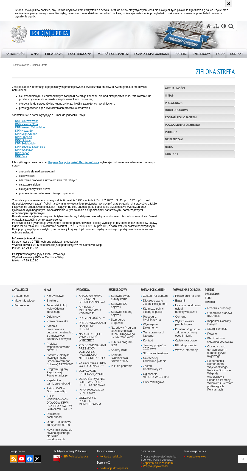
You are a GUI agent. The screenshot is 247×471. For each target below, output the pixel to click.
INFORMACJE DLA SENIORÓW (91, 391)
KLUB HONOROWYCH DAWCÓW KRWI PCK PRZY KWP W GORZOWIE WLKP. (59, 403)
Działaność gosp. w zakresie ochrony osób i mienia (187, 332)
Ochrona (180, 316)
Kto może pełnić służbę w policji (153, 310)
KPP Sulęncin (23, 137)
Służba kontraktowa (155, 353)
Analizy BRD (119, 350)
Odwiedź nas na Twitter (37, 459)
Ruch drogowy (177, 110)
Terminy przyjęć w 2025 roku (154, 347)
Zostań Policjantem (181, 117)
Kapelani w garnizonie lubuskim (59, 382)
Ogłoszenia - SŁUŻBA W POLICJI (156, 376)
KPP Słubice (23, 140)
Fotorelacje (21, 305)
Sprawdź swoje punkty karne (120, 297)
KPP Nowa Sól (24, 130)
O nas (169, 95)
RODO (169, 146)
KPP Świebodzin (25, 143)
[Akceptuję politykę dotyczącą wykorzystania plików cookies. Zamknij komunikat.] (228, 3)
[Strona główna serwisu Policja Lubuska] (208, 26)
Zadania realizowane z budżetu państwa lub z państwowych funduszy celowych (60, 333)
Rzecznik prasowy (219, 308)
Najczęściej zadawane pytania (154, 360)
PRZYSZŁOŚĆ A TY (92, 318)
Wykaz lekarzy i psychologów (185, 323)
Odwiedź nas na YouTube (21, 459)
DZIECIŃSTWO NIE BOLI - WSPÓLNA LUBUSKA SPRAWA (92, 382)
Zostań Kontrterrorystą (152, 368)
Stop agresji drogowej (118, 321)
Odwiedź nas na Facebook (29, 459)
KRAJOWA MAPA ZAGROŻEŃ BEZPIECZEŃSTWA (92, 299)
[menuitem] (15, 53)
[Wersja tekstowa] (223, 26)
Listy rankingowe (154, 382)
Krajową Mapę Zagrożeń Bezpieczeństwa (73, 162)
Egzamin (180, 300)
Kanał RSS (13, 459)
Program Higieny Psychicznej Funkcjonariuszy (57, 372)
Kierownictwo (55, 295)
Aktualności (21, 295)
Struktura (52, 300)
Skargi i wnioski (217, 328)
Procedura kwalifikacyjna (152, 318)
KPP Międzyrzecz (26, 134)
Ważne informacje (186, 350)
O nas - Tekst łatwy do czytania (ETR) (59, 424)
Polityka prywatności (155, 466)
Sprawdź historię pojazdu (121, 313)
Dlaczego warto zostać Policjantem (155, 302)
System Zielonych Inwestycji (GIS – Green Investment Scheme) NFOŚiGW (60, 360)
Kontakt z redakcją (110, 456)
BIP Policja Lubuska (75, 456)
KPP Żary (21, 156)
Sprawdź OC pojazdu (119, 305)
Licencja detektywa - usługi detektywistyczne (188, 308)
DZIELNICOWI (174, 139)
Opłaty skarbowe (186, 340)
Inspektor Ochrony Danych (219, 323)
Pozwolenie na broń (188, 295)
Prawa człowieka (57, 321)
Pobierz (171, 132)
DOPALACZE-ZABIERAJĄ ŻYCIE (91, 372)
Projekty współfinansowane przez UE (58, 347)
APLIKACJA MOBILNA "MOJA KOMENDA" (90, 310)
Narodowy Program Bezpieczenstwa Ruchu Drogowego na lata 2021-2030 (123, 332)
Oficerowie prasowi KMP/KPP (219, 315)
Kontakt (171, 154)
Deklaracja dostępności (54, 416)
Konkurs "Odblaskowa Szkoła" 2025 (119, 358)
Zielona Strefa (39, 65)
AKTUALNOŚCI (175, 88)
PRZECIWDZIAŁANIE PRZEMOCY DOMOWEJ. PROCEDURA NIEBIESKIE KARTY (92, 352)
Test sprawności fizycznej (153, 334)
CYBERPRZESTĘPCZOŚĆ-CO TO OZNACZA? (92, 364)
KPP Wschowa (24, 150)
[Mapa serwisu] (216, 26)
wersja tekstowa (196, 456)
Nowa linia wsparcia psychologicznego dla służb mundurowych (59, 434)
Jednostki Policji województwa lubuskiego (57, 308)
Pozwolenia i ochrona (182, 124)
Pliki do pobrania (121, 366)
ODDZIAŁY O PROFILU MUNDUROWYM (90, 401)
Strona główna (21, 65)
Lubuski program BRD (121, 344)
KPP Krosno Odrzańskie (30, 127)
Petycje (212, 333)
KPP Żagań (22, 153)
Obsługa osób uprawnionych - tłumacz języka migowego (217, 351)
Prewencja (174, 103)
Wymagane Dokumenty (150, 326)
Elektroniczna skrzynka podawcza (220, 340)
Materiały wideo (24, 300)
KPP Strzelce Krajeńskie (30, 146)
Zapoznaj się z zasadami (158, 463)
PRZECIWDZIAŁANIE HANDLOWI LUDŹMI (92, 326)
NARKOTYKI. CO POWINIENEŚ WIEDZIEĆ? (90, 337)
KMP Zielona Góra (26, 124)
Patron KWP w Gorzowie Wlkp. (57, 390)
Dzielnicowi (54, 316)
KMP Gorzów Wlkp (26, 121)
